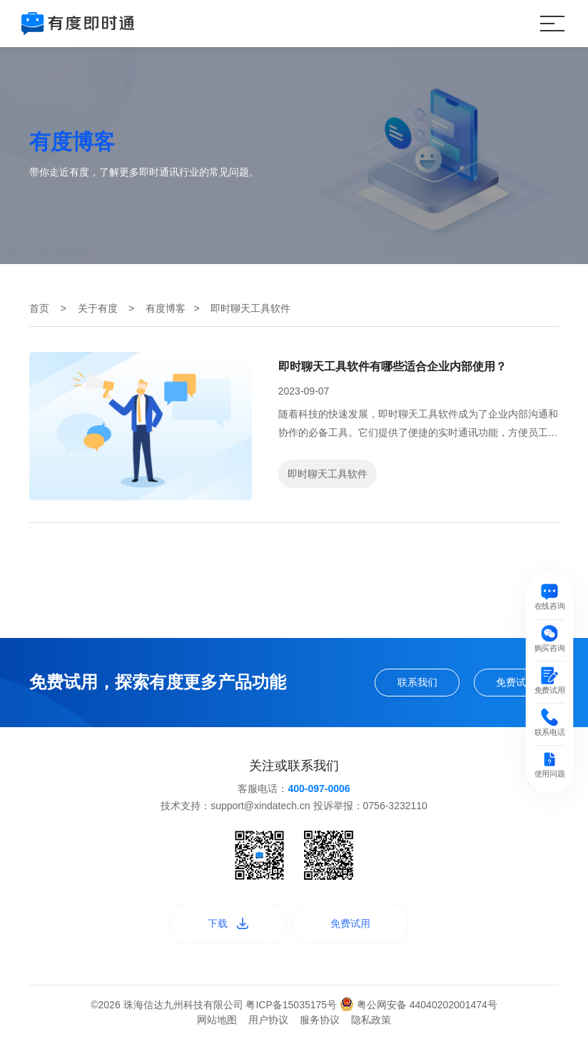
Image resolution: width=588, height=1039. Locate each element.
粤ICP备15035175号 (292, 1004)
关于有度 (98, 308)
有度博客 (166, 308)
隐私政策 (371, 1019)
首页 (39, 308)
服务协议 (320, 1019)
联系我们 (417, 682)
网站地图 (217, 1019)
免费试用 (516, 682)
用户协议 (268, 1019)
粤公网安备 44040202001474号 (418, 1004)
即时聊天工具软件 (328, 474)
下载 (228, 923)
